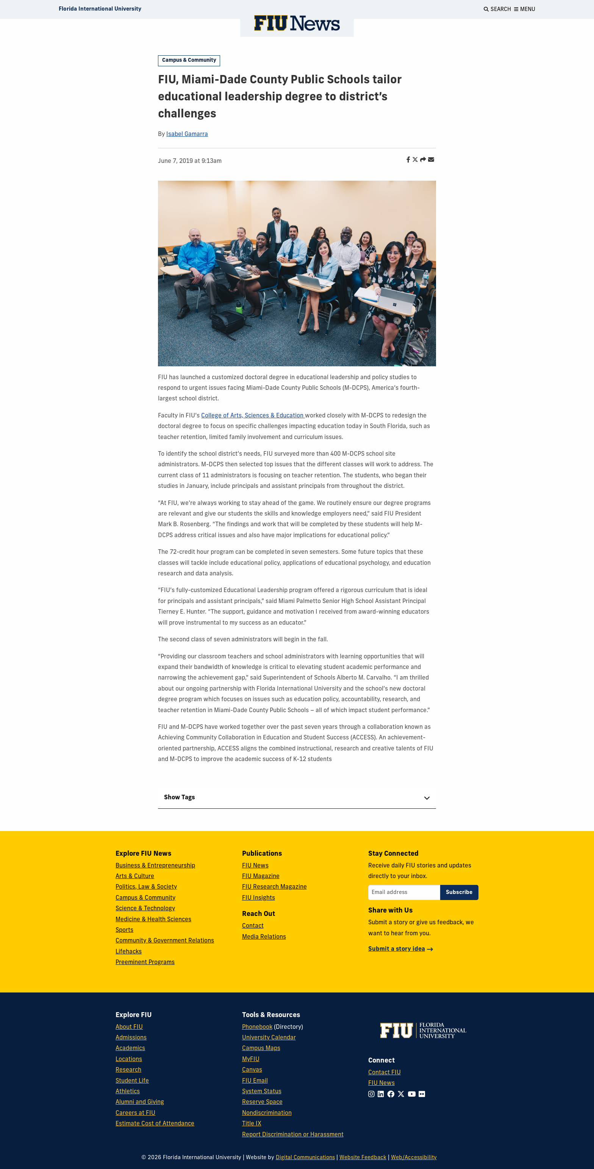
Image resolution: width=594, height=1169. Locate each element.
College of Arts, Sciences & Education (253, 416)
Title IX (251, 1124)
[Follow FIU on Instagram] (373, 1095)
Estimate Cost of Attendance (155, 1124)
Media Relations (264, 937)
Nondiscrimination (267, 1113)
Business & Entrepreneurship (155, 866)
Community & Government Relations (165, 941)
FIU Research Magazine (274, 887)
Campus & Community (189, 60)
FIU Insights (258, 898)
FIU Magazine (261, 877)
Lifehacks (129, 952)
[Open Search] (497, 9)
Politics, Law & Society (146, 887)
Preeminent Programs (145, 963)
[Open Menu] (524, 9)
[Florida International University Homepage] (100, 9)
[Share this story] (421, 160)
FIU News (255, 866)
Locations (129, 1059)
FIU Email (255, 1081)
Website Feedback (362, 1158)
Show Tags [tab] (179, 798)
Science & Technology (145, 909)
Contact (253, 926)
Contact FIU (384, 1073)
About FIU (129, 1027)
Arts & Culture (135, 877)
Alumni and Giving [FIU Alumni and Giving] (140, 1102)
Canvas (252, 1070)
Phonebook (257, 1027)
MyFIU (250, 1059)
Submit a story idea (396, 949)
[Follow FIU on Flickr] (423, 1095)
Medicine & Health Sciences (153, 920)
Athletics (128, 1092)
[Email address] (404, 892)
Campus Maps (261, 1049)
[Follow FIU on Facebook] (392, 1095)
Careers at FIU (135, 1113)
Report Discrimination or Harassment (293, 1135)
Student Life (132, 1081)
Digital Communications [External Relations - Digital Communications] (305, 1158)
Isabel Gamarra (187, 134)
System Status (261, 1092)
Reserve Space (262, 1102)
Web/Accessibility (414, 1158)
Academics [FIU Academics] (130, 1049)
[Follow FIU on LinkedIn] (382, 1095)
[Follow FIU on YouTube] (413, 1095)
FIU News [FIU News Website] (381, 1083)
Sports (124, 930)
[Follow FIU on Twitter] (402, 1095)
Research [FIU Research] (128, 1070)
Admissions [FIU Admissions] (131, 1038)
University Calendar (269, 1038)
